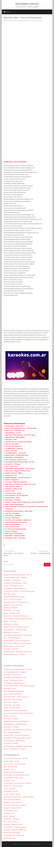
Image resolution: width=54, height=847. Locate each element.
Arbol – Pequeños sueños (13, 524)
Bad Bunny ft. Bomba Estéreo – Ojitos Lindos (18, 511)
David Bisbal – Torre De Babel (14, 457)
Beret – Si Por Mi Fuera (12, 526)
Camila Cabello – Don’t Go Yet (14, 426)
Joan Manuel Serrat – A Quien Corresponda (18, 442)
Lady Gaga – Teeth (11, 439)
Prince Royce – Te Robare (13, 500)
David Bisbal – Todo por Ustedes (15, 535)
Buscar (6, 561)
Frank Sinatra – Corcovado (13, 515)
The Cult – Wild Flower (12, 518)
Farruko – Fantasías (11, 531)
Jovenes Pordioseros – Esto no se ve (16, 522)
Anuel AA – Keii (9, 491)
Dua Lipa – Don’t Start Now (13, 446)
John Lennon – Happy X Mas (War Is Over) (17, 471)
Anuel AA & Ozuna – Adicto (13, 493)
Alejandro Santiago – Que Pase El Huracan (18, 477)
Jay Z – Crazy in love (11, 466)
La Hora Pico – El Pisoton (12, 464)
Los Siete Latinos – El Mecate (14, 448)
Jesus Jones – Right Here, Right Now (16, 482)
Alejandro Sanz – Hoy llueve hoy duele (16, 455)
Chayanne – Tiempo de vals (13, 488)
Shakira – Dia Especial (11, 479)
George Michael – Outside (13, 433)
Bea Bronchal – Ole (11, 475)
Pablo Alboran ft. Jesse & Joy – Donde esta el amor (20, 484)
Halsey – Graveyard (11, 450)
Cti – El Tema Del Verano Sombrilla (15, 529)
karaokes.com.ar (27, 3)
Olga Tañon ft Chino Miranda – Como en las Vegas (20, 435)
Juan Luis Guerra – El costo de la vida (16, 495)
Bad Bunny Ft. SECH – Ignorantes (15, 538)
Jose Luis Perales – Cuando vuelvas (16, 459)
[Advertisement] (27, 37)
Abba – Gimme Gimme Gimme (14, 504)
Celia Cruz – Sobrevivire (12, 513)
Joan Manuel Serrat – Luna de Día (15, 453)
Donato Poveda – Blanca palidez (15, 437)
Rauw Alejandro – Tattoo (12, 497)
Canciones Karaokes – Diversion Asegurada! (30, 20)
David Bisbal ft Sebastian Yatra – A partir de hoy (19, 468)
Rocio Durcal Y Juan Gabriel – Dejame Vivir (18, 520)
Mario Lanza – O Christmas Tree (15, 430)
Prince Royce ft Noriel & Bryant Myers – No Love (19, 462)
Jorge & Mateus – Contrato (13, 486)
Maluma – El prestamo (12, 444)
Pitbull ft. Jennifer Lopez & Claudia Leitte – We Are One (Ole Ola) (24, 502)
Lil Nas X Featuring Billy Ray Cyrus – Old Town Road (21, 428)
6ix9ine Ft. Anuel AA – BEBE (13, 473)
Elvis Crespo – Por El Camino (13, 533)
